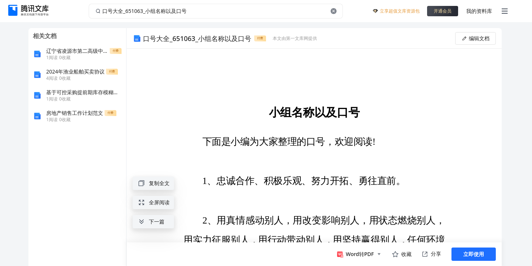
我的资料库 (479, 10)
